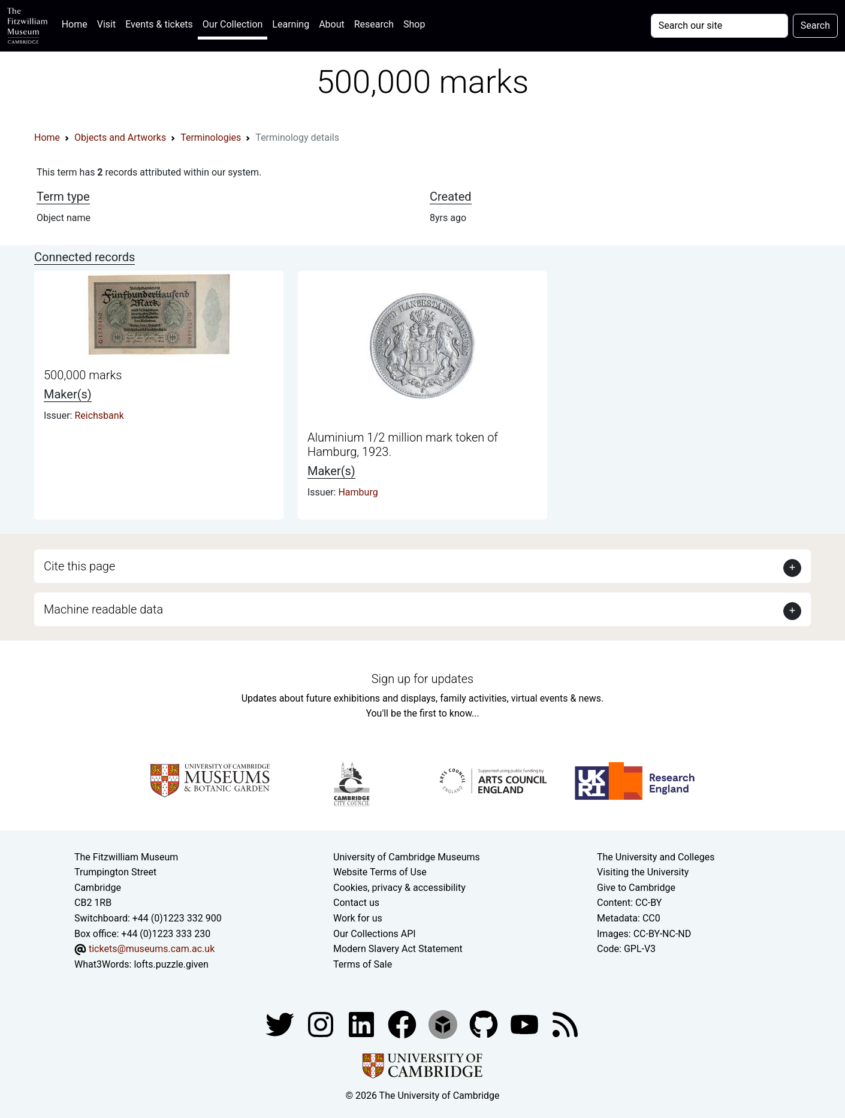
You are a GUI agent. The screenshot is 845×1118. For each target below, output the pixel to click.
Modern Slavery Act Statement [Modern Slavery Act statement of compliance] (398, 948)
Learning (290, 24)
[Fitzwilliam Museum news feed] (565, 1024)
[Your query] (719, 26)
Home (77, 23)
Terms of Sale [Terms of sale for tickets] (362, 964)
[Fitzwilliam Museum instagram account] (321, 1024)
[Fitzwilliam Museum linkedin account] (403, 1024)
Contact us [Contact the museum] (356, 902)
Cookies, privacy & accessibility (399, 887)
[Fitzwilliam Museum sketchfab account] (444, 1024)
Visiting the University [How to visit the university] (643, 872)
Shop (414, 24)
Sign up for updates (422, 679)
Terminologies (210, 137)
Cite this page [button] (79, 566)
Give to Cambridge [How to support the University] (636, 887)
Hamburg (358, 492)
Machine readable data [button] (103, 609)
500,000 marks (83, 375)
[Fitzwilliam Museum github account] (484, 1024)
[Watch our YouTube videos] (525, 1024)
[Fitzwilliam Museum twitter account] (281, 1024)
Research (374, 24)
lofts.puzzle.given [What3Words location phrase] (171, 964)
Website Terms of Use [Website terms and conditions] (380, 872)
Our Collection (232, 24)
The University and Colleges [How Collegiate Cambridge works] (655, 857)
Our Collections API (374, 933)
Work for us (357, 918)
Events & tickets (159, 24)
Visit (106, 24)
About (332, 24)
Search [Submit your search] (815, 25)
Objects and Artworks (120, 137)
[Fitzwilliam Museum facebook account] (362, 1024)
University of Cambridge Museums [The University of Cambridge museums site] (406, 857)
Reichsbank (98, 415)
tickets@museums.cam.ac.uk (152, 948)
